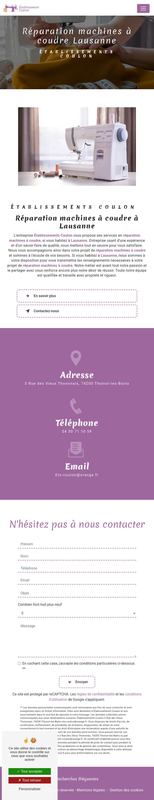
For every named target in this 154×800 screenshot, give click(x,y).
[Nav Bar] (143, 8)
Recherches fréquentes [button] (77, 779)
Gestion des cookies (126, 790)
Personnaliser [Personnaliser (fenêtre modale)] (30, 789)
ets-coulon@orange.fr (77, 469)
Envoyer (81, 676)
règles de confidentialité (96, 689)
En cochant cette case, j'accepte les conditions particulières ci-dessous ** (78, 661)
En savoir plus (40, 296)
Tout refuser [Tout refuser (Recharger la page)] (29, 780)
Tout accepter (29, 771)
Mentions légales (91, 790)
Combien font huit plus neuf (40, 599)
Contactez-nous (41, 311)
